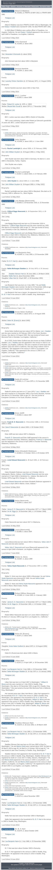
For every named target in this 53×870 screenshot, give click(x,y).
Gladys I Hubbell (10, 27)
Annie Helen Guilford (16, 646)
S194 (6, 366)
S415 (6, 786)
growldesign (41, 868)
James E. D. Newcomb (15, 509)
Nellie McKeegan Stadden (16, 268)
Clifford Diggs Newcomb (16, 211)
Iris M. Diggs (11, 511)
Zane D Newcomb (11, 427)
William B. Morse (38, 699)
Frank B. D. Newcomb (15, 422)
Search (13, 6)
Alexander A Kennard (12, 54)
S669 (6, 133)
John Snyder (12, 181)
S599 (6, 372)
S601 (6, 368)
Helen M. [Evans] (13, 320)
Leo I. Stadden (46, 331)
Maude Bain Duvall (13, 106)
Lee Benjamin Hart (13, 669)
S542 (6, 627)
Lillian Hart (12, 278)
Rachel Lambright (13, 148)
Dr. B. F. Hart (11, 261)
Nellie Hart (12, 276)
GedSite (24, 868)
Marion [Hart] (21, 746)
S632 (6, 494)
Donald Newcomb (29, 863)
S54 (6, 716)
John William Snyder (12, 152)
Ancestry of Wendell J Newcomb (28, 6)
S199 (6, 308)
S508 (6, 247)
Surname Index (45, 6)
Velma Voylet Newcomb (15, 566)
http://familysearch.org (11, 628)
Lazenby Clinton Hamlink (13, 81)
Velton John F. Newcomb (13, 547)
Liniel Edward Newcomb (16, 460)
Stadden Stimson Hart (16, 274)
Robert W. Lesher (13, 104)
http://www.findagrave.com (32, 247)
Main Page (6, 6)
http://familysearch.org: (45, 776)
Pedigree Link (10, 18)
